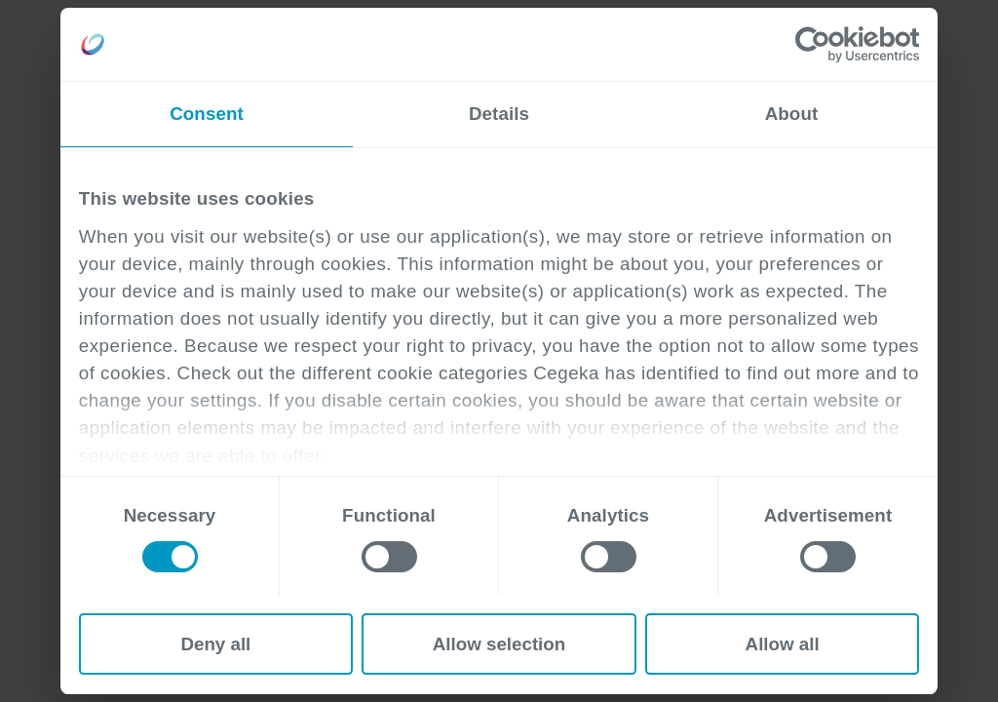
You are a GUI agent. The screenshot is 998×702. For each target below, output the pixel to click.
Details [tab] (499, 113)
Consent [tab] (207, 113)
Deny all (215, 644)
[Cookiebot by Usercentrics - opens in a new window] (833, 44)
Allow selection (499, 644)
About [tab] (792, 113)
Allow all (783, 644)
